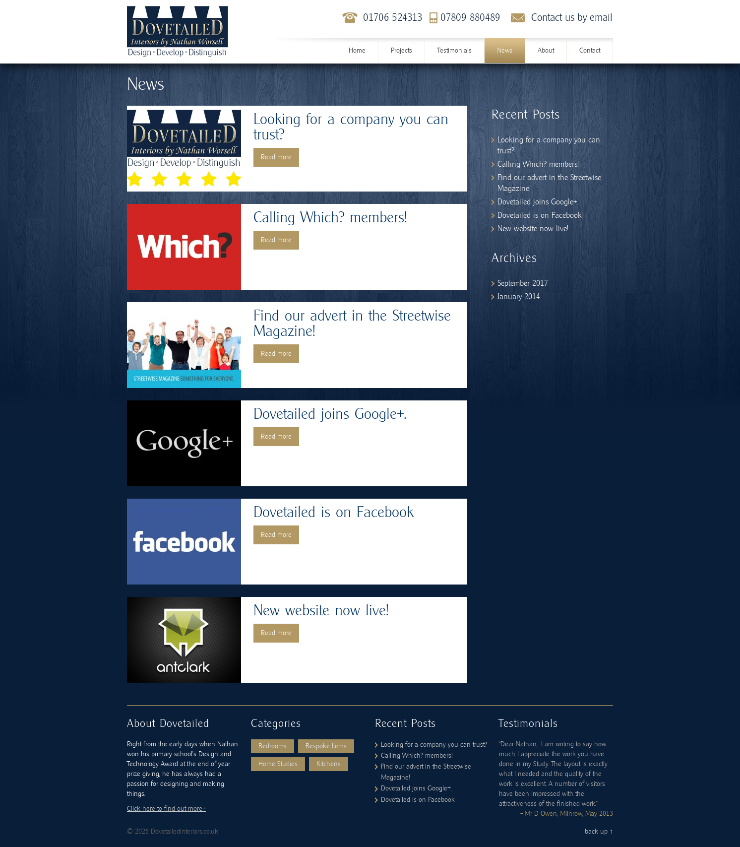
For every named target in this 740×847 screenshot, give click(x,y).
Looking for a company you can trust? (434, 744)
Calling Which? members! (330, 217)
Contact (589, 50)
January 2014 (518, 297)
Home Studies (278, 764)
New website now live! (320, 610)
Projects (401, 50)
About (546, 50)
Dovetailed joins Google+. (329, 414)
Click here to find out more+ (166, 808)
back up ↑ (599, 831)
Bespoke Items (326, 746)
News (504, 50)
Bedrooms (272, 746)
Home (357, 50)
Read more (276, 157)
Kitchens (328, 764)
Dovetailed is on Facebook (333, 512)
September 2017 (522, 283)
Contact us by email (572, 17)
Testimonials (454, 50)
